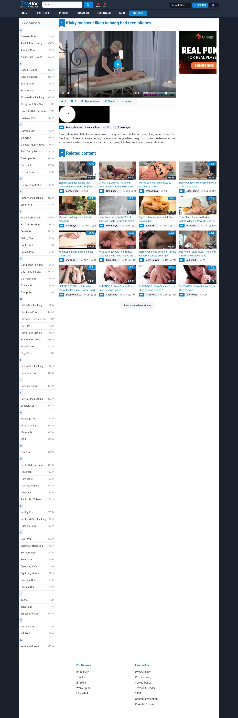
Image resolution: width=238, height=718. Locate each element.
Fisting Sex (37, 238)
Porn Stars (37, 478)
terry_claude (112, 260)
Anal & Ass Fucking (37, 43)
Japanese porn (37, 386)
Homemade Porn (37, 339)
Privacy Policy (143, 677)
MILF (37, 439)
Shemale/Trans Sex (37, 545)
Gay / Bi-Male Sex (37, 271)
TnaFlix (80, 677)
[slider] (99, 93)
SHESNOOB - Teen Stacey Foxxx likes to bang (197, 288)
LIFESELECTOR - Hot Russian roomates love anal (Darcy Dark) (77, 288)
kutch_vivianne (74, 127)
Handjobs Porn (37, 312)
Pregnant (37, 492)
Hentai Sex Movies (37, 332)
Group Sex (37, 292)
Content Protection (146, 699)
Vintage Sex (37, 626)
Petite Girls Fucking (37, 465)
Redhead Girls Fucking (37, 519)
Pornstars (104, 13)
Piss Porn (37, 471)
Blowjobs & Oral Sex (37, 104)
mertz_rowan (73, 260)
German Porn (37, 278)
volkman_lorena (113, 225)
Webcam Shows (37, 646)
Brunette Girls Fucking (37, 111)
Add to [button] (127, 101)
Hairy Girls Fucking (37, 305)
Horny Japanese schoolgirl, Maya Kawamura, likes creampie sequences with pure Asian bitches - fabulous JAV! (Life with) (157, 253)
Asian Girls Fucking (37, 57)
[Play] (63, 93)
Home (25, 13)
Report (90, 101)
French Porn (37, 252)
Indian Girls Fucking (37, 366)
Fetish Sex (37, 231)
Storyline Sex (37, 580)
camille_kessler (73, 225)
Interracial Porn (37, 373)
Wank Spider (83, 688)
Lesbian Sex (37, 405)
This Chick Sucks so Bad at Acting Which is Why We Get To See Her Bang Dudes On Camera (197, 219)
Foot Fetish (37, 245)
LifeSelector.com (74, 294)
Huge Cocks (37, 346)
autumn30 (191, 260)
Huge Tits (37, 353)
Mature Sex (37, 432)
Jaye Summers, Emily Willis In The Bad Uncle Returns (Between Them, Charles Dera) (117, 219)
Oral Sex (37, 452)
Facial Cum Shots (37, 217)
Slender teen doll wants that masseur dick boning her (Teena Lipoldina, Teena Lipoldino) (77, 184)
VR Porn (37, 633)
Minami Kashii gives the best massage (75, 219)
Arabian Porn (37, 50)
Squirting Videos (37, 573)
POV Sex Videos (37, 485)
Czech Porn (37, 172)
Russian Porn (37, 526)
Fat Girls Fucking (37, 224)
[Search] (88, 5)
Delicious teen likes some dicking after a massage (198, 184)
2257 (138, 693)
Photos (63, 13)
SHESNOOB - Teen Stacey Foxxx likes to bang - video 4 (157, 288)
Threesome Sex (37, 613)
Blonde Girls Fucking (37, 97)
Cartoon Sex (37, 130)
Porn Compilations (37, 151)
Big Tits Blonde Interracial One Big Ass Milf (156, 219)
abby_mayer (152, 260)
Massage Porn (37, 418)
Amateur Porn (37, 36)
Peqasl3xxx (152, 191)
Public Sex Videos (37, 499)
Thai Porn (37, 606)
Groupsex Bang (113, 191)
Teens (37, 599)
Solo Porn (37, 559)
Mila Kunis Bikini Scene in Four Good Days (76, 253)
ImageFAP (82, 671)
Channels (83, 13)
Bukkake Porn (37, 118)
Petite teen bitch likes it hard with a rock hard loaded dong (197, 253)
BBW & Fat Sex (37, 76)
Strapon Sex (37, 587)
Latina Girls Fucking (37, 398)
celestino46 (192, 225)
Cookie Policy (143, 682)
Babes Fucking (37, 69)
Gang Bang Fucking (37, 264)
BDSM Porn (37, 83)
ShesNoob (111, 294)
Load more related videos (137, 305)
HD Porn (37, 325)
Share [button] (109, 101)
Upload (200, 5)
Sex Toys (37, 538)
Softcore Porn (37, 552)
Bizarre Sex (37, 90)
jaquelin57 (151, 225)
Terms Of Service (145, 688)
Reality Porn (37, 512)
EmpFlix (81, 682)
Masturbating (37, 425)
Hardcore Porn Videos (37, 319)
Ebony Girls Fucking (37, 197)
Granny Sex (37, 285)
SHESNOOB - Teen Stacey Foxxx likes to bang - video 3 (117, 288)
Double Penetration (37, 185)
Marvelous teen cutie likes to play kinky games (155, 184)
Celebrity (37, 137)
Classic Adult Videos (37, 144)
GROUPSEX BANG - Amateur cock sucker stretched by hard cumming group (116, 184)
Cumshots (37, 165)
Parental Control (145, 704)
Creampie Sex (37, 158)
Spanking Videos (37, 566)
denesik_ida (72, 191)
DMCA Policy (143, 671)
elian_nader (192, 191)
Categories (44, 13)
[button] (180, 5)
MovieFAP (82, 693)
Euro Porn (37, 204)
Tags (122, 13)
